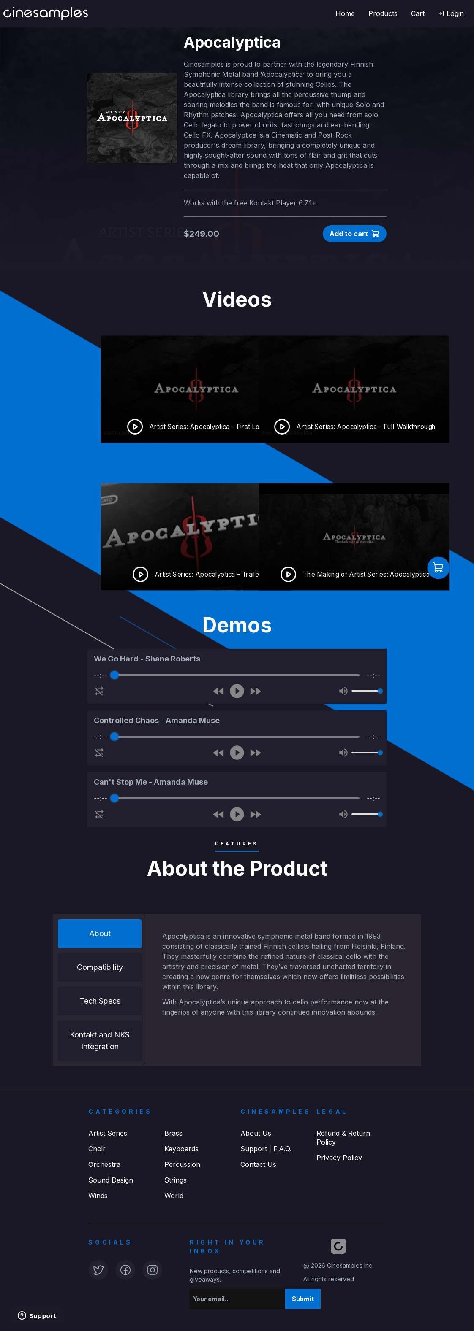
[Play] (237, 691)
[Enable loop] (99, 691)
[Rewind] (218, 691)
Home (345, 13)
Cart (418, 13)
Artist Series (107, 1133)
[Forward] (255, 691)
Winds (98, 1195)
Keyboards (181, 1149)
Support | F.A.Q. (265, 1149)
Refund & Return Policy (343, 1137)
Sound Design (110, 1180)
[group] (237, 676)
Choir (97, 1149)
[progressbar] (237, 675)
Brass (173, 1133)
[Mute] (343, 691)
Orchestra (104, 1164)
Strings (175, 1180)
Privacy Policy (339, 1157)
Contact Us (258, 1164)
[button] (451, 13)
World (173, 1195)
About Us (255, 1133)
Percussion (182, 1164)
